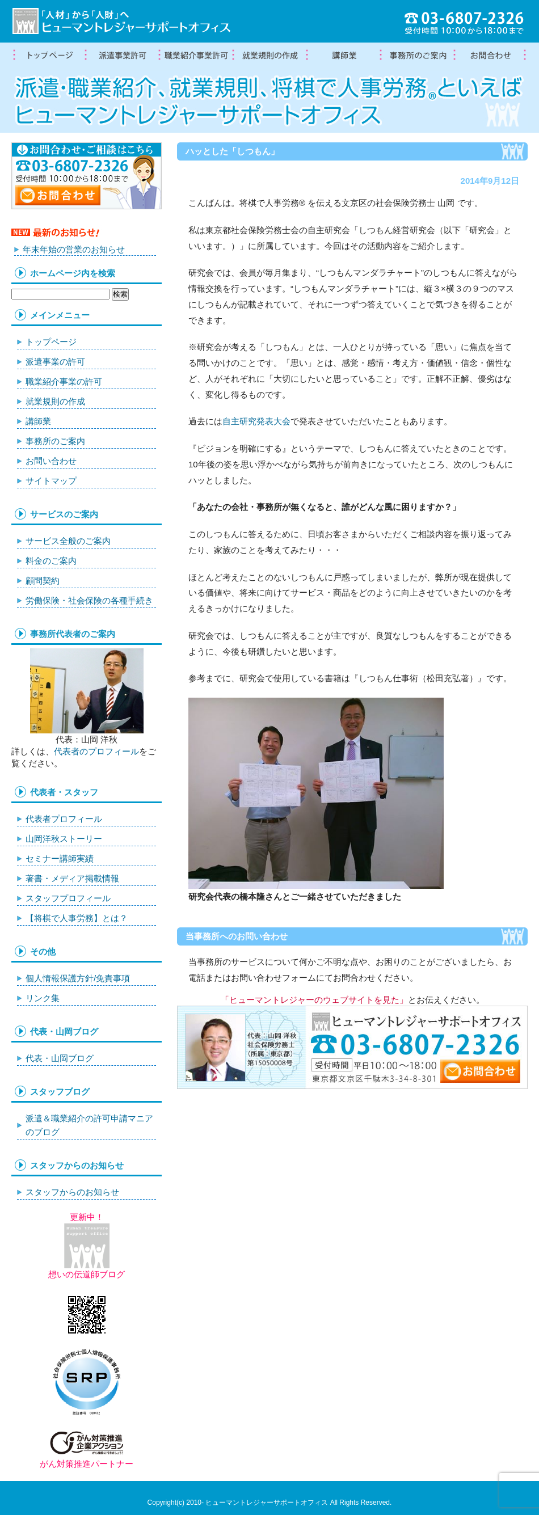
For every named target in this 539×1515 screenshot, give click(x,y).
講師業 (343, 56)
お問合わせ (491, 56)
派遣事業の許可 (55, 361)
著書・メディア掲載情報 (72, 878)
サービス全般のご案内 (68, 541)
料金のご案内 (51, 561)
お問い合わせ (51, 461)
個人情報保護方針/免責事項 (78, 978)
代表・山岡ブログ (60, 1058)
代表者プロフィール (64, 819)
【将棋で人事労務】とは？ (77, 918)
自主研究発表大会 (256, 421)
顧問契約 (43, 580)
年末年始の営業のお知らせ (74, 249)
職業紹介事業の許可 (196, 56)
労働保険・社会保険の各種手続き (89, 600)
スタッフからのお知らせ (72, 1192)
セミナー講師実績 (60, 858)
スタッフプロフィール (68, 898)
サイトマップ (51, 481)
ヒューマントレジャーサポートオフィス (266, 1502)
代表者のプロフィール (96, 751)
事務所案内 (417, 56)
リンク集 (43, 998)
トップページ (48, 56)
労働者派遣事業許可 (122, 56)
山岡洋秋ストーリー (64, 838)
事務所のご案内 (55, 441)
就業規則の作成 (269, 56)
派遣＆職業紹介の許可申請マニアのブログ (89, 1125)
